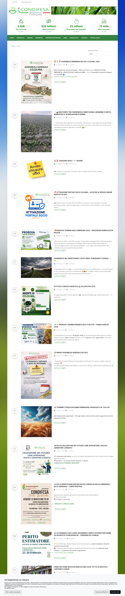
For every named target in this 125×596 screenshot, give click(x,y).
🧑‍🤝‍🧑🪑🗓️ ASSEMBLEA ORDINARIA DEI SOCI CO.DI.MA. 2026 (77, 61)
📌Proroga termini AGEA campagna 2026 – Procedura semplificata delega (83, 231)
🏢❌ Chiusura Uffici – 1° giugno (68, 160)
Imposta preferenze (101, 592)
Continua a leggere (60, 82)
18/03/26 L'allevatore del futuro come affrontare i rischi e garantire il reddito (80, 446)
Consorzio (15, 2)
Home (13, 46)
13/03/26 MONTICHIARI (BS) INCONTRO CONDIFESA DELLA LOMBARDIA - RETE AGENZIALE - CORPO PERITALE (82, 485)
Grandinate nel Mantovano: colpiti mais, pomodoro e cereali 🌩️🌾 (82, 259)
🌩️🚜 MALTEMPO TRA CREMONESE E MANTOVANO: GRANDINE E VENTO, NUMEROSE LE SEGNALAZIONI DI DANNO (82, 113)
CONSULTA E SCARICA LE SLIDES (64, 504)
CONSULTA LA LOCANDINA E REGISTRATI (66, 463)
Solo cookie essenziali (13, 592)
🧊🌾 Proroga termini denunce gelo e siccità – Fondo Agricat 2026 (81, 325)
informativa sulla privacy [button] (39, 587)
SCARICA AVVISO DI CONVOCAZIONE (65, 77)
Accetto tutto (115, 592)
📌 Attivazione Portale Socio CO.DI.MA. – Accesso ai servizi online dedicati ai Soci (83, 193)
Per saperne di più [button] (9, 588)
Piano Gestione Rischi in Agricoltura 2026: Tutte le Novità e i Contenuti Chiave (81, 567)
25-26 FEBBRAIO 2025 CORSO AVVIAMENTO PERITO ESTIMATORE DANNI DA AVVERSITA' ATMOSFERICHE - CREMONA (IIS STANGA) (82, 534)
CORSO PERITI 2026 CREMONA (64, 553)
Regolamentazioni (27, 2)
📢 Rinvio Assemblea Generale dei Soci (71, 352)
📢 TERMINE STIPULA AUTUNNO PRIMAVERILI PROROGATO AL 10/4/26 (82, 407)
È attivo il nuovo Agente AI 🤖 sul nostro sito (74, 286)
